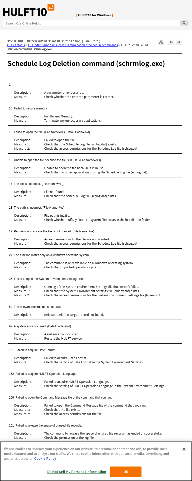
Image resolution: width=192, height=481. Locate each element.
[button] (184, 23)
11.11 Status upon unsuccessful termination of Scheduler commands (73, 45)
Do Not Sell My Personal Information (76, 471)
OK (126, 471)
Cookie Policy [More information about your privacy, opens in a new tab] (45, 458)
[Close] (184, 449)
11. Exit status (16, 45)
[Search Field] (96, 23)
